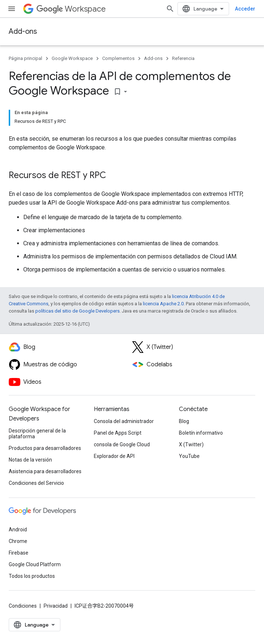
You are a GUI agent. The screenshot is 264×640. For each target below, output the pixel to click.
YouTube (189, 456)
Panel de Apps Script (117, 433)
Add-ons (23, 31)
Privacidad (56, 606)
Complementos (118, 58)
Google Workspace (72, 58)
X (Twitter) (191, 444)
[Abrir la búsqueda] (170, 8)
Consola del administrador (124, 421)
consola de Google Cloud (122, 444)
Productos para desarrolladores (45, 448)
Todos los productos (32, 576)
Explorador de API (114, 456)
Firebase (18, 553)
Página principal (25, 58)
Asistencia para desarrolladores (45, 471)
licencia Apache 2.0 (163, 303)
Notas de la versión (30, 460)
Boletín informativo (201, 433)
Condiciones (23, 606)
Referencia (183, 58)
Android (18, 529)
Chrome (18, 541)
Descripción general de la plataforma (37, 433)
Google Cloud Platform (35, 564)
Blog (184, 421)
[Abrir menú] (11, 8)
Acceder (245, 9)
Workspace (71, 9)
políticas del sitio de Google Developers (77, 311)
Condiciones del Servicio (36, 483)
